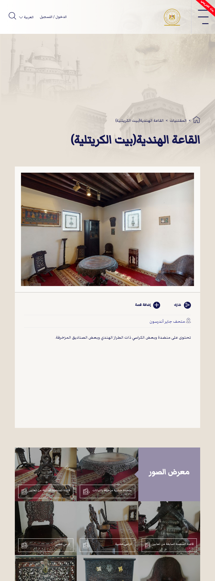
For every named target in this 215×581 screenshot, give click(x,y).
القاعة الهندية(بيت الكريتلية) (139, 120)
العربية (28, 17)
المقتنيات (178, 120)
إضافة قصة (147, 305)
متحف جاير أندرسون (167, 321)
